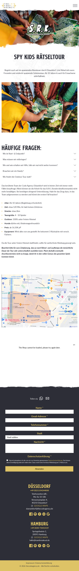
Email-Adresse (39, 416)
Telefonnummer (39, 424)
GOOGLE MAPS (41, 506)
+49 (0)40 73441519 (40, 528)
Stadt (39, 433)
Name (39, 407)
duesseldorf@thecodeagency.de (39, 508)
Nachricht (39, 442)
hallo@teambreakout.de (40, 540)
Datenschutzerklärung (39, 456)
